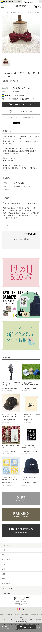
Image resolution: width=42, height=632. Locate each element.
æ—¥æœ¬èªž (30, 2)
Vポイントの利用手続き (10, 99)
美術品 (4, 550)
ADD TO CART (21, 104)
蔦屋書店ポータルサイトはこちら (21, 600)
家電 (3, 574)
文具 (3, 564)
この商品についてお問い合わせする (21, 117)
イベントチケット (8, 583)
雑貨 (3, 569)
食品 (3, 579)
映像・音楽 (6, 560)
